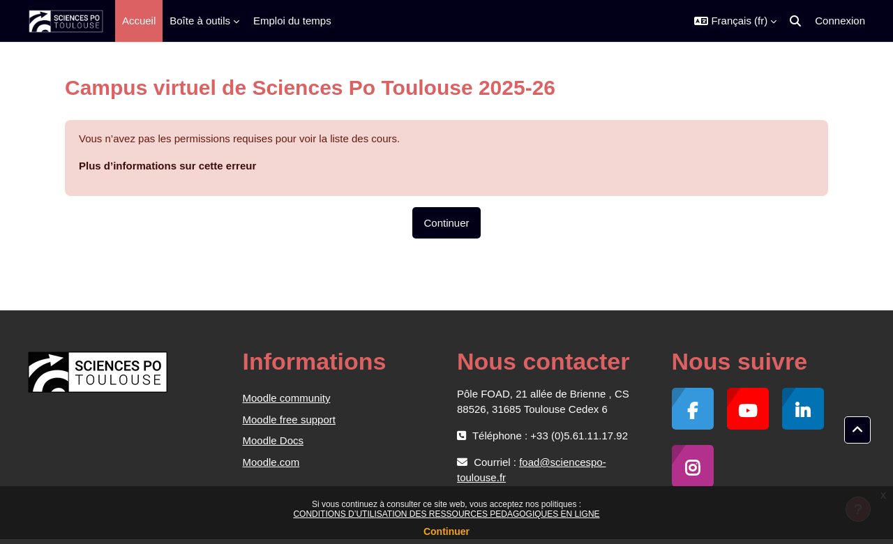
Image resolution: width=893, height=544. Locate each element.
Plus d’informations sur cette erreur (167, 166)
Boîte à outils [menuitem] (200, 21)
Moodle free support (289, 419)
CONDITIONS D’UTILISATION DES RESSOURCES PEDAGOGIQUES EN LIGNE (446, 514)
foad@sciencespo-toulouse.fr (531, 469)
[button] (735, 21)
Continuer (446, 531)
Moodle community (287, 398)
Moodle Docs (273, 440)
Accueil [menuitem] (139, 21)
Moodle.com (271, 462)
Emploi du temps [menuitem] (292, 21)
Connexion (840, 21)
